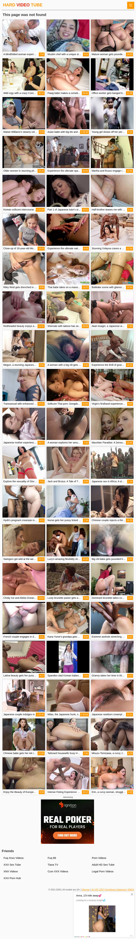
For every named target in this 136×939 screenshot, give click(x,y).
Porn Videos (99, 857)
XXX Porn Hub (12, 878)
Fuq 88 (52, 857)
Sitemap (86, 889)
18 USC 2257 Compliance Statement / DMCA (112, 889)
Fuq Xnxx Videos (14, 857)
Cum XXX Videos (58, 871)
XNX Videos (11, 871)
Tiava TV (53, 864)
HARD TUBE (22, 4)
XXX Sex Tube (12, 864)
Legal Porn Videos (103, 871)
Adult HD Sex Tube (103, 864)
